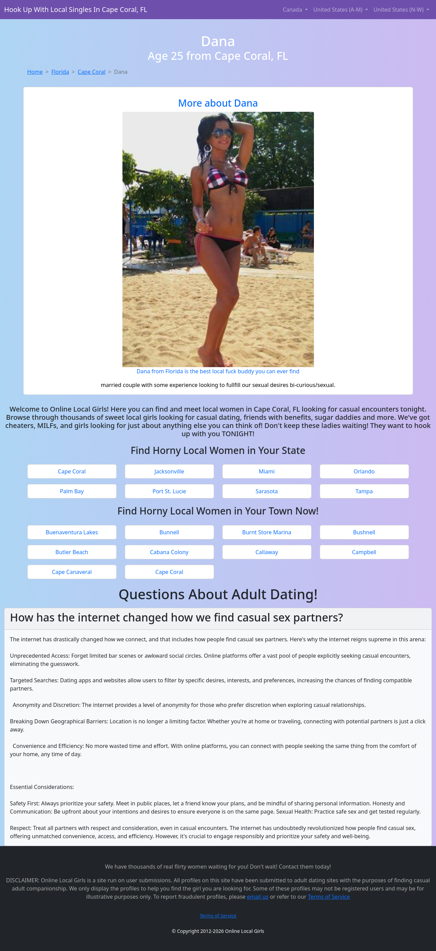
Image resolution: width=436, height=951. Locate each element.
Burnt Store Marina (266, 532)
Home (35, 72)
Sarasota (266, 491)
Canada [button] (293, 9)
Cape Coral (91, 72)
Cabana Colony (169, 552)
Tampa (364, 491)
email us (257, 896)
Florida (60, 72)
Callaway (266, 552)
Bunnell (169, 532)
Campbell (364, 552)
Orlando (364, 471)
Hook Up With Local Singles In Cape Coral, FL (75, 9)
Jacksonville (169, 471)
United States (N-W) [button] (399, 9)
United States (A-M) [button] (338, 9)
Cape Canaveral (72, 572)
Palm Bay (71, 491)
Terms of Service (329, 896)
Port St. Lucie (169, 491)
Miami (267, 471)
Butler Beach (71, 552)
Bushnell (364, 532)
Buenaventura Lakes (72, 532)
